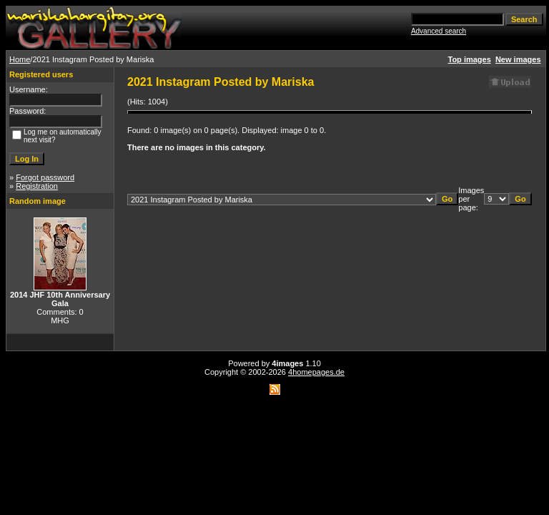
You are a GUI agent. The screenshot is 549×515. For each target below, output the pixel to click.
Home (19, 59)
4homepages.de (316, 372)
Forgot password (45, 177)
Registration (37, 186)
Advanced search (438, 31)
